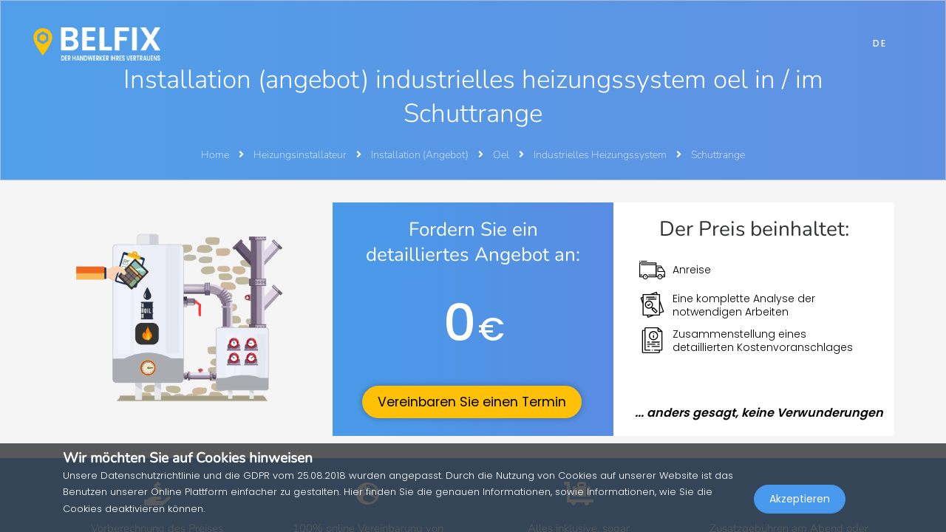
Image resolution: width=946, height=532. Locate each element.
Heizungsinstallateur (301, 155)
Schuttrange (718, 155)
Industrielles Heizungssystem (601, 155)
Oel (502, 155)
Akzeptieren (799, 499)
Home (215, 155)
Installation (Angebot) (421, 155)
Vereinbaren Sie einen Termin (472, 402)
